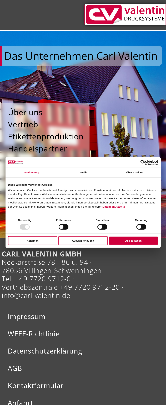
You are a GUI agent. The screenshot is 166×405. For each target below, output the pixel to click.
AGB (15, 368)
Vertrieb (23, 124)
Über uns (25, 112)
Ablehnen (32, 240)
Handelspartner (37, 148)
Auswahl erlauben (83, 240)
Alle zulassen (133, 240)
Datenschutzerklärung (45, 351)
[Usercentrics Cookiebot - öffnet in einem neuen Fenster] (143, 162)
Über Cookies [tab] (134, 172)
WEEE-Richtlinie (34, 334)
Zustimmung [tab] (31, 172)
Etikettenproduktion (46, 136)
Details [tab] (83, 172)
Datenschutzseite (113, 206)
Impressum (27, 316)
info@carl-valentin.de (36, 295)
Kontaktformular (35, 385)
